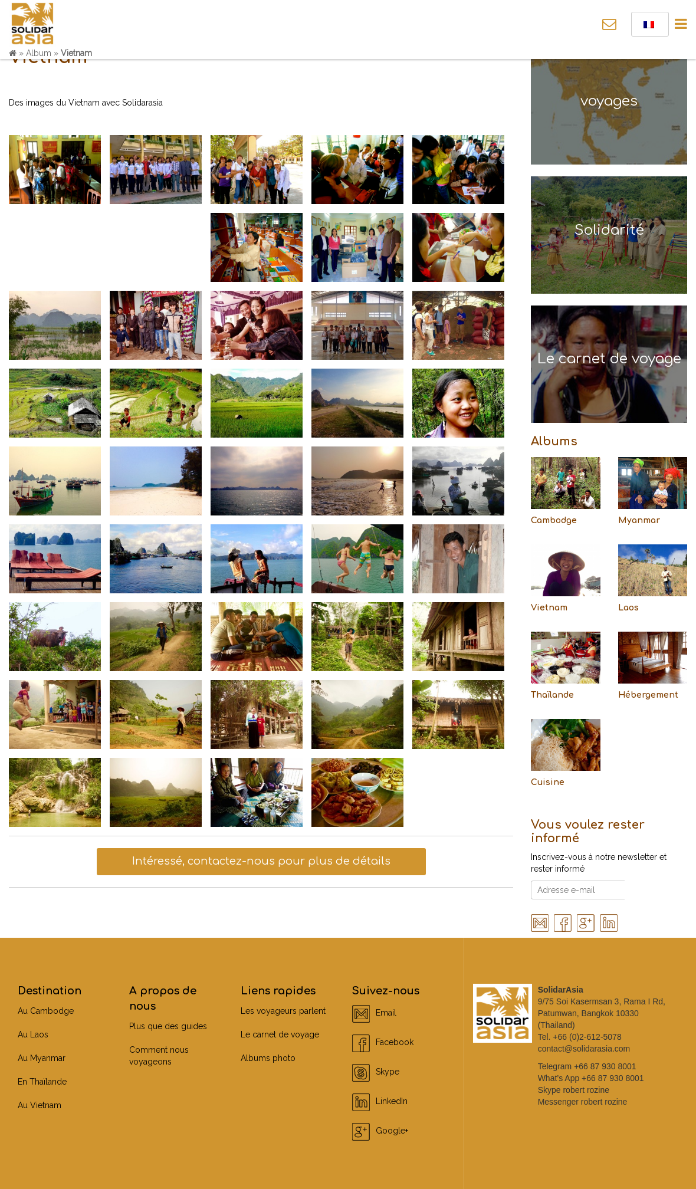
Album (38, 53)
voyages (609, 101)
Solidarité (609, 230)
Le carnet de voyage (609, 359)
